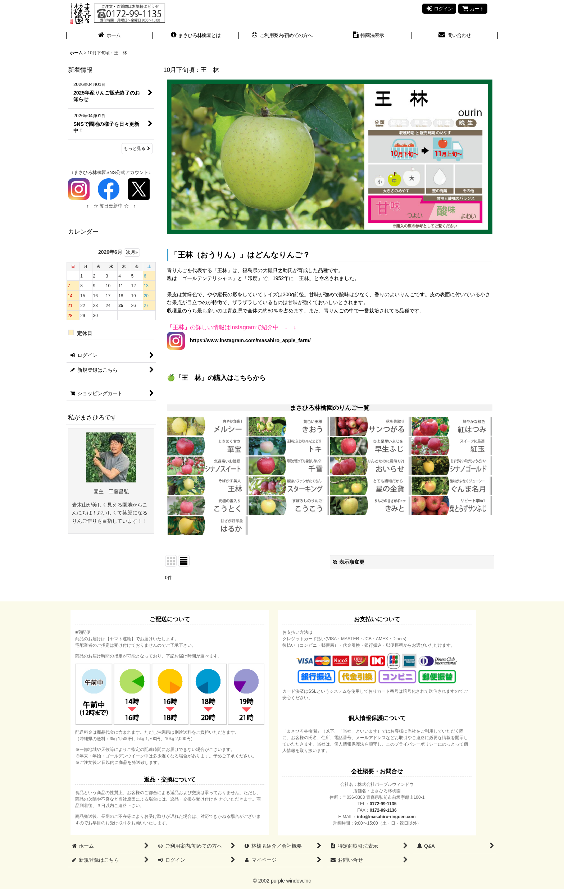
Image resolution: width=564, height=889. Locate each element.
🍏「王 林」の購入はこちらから (216, 377)
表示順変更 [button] (348, 562)
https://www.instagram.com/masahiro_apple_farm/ (248, 340)
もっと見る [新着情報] (137, 148)
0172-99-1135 (383, 803)
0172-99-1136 (383, 810)
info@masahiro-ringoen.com (386, 816)
